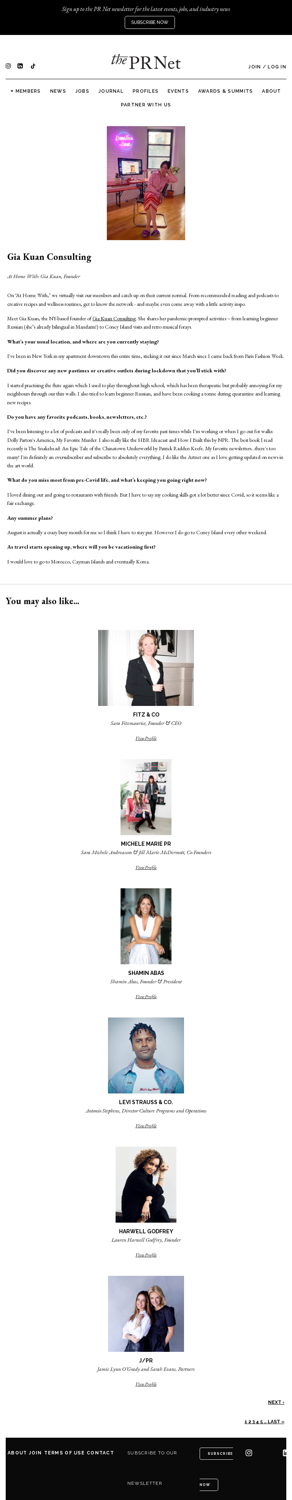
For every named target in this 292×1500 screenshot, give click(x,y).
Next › (276, 1402)
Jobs (82, 91)
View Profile (146, 738)
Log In (277, 67)
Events (178, 91)
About (271, 91)
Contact (100, 1453)
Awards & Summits (225, 91)
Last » (276, 1421)
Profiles (146, 91)
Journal (111, 91)
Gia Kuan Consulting (114, 318)
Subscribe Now (149, 22)
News (58, 91)
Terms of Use (64, 1453)
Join (254, 67)
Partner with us (146, 105)
